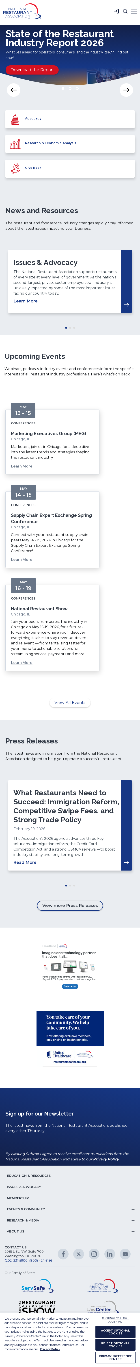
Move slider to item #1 (63, 88)
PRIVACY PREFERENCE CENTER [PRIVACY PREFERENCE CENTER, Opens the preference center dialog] (115, 1357)
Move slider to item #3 (77, 88)
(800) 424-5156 (40, 1261)
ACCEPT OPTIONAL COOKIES (115, 1332)
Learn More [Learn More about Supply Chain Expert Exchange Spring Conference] (21, 560)
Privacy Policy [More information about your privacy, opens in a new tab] (50, 1349)
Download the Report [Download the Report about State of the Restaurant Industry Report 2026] (32, 69)
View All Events (70, 702)
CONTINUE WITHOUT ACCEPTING (115, 1320)
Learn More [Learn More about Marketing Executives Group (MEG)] (21, 466)
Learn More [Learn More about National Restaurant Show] (21, 663)
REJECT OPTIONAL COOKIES (115, 1345)
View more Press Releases (70, 905)
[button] (125, 11)
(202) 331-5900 (16, 1261)
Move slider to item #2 (70, 88)
